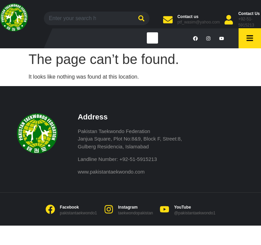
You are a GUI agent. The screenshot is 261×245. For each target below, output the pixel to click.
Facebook (69, 207)
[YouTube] (164, 209)
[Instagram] (109, 209)
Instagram (128, 207)
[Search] (141, 18)
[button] (152, 38)
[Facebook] (50, 209)
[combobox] (88, 18)
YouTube (182, 207)
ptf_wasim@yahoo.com (198, 22)
